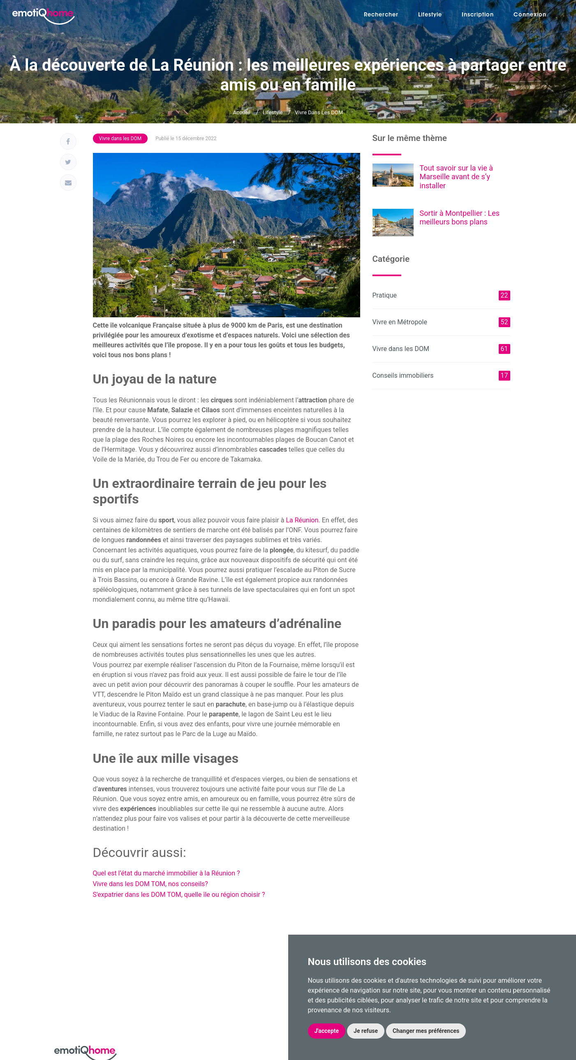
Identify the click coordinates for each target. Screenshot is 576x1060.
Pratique (441, 295)
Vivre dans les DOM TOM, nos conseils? (150, 884)
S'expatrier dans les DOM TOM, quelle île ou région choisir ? (179, 894)
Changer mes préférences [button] (426, 1031)
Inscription (478, 15)
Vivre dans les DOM (319, 112)
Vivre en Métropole (441, 322)
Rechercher (381, 15)
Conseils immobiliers (441, 376)
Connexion (530, 15)
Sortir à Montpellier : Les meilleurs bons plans (460, 217)
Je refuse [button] (366, 1031)
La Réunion (302, 520)
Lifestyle (430, 15)
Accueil (241, 112)
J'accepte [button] (327, 1031)
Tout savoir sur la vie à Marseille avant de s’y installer (456, 177)
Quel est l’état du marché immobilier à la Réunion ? (166, 873)
